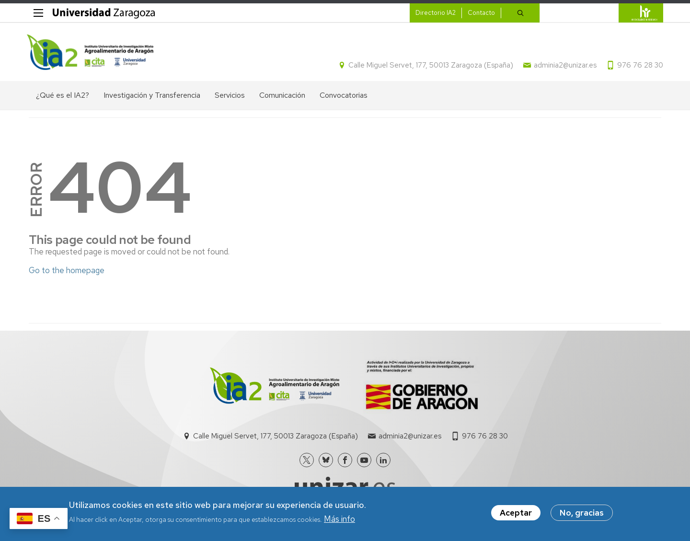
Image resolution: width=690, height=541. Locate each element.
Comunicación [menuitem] (282, 97)
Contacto (479, 13)
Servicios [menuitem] (230, 97)
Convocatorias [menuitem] (344, 97)
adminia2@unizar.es (563, 66)
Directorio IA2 (434, 13)
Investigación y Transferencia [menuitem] (152, 97)
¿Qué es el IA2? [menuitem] (62, 97)
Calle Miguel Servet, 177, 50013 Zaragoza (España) (428, 66)
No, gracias (582, 512)
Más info (339, 519)
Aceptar (516, 512)
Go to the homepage (66, 271)
